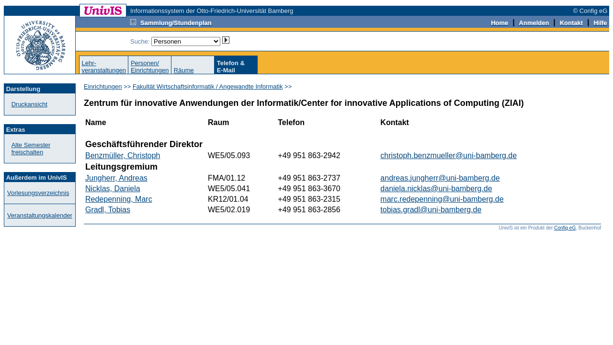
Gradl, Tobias (107, 210)
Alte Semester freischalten (31, 148)
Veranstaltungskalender (39, 215)
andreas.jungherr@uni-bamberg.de (439, 178)
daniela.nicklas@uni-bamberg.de (436, 188)
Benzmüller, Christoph (122, 155)
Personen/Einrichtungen (150, 66)
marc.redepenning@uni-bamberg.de (441, 199)
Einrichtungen (103, 86)
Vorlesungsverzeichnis (38, 192)
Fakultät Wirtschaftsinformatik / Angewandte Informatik (208, 86)
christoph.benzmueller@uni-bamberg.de (448, 155)
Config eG (565, 227)
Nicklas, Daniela (112, 188)
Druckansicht (29, 104)
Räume (184, 70)
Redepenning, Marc (118, 199)
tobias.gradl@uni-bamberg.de (430, 210)
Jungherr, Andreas (116, 178)
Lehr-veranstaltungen (103, 66)
